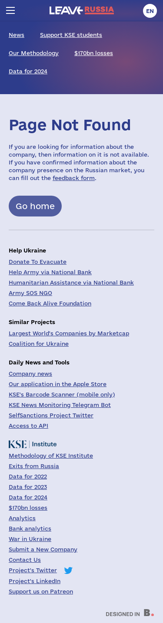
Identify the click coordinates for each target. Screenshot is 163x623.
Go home (35, 206)
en (150, 11)
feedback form (74, 178)
